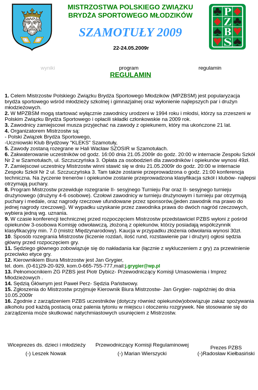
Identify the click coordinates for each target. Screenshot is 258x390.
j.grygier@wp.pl (142, 266)
